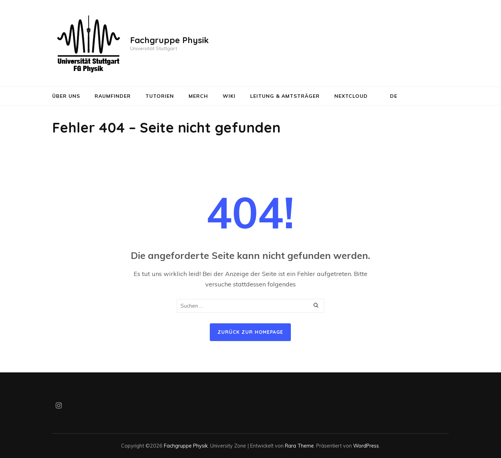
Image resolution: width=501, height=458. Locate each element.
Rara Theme (299, 445)
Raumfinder (113, 96)
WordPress (366, 445)
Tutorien (159, 96)
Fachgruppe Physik (169, 40)
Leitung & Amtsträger (285, 96)
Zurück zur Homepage (250, 332)
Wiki (229, 96)
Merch (198, 96)
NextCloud (351, 96)
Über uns (66, 96)
